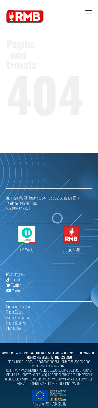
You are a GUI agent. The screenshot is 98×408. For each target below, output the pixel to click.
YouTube (14, 290)
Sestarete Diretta (18, 306)
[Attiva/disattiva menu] (88, 12)
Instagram (15, 274)
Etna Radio (13, 328)
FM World (27, 249)
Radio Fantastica (17, 317)
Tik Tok (13, 279)
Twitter (13, 285)
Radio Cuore (14, 312)
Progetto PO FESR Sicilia (49, 403)
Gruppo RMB (71, 249)
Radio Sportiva (16, 323)
